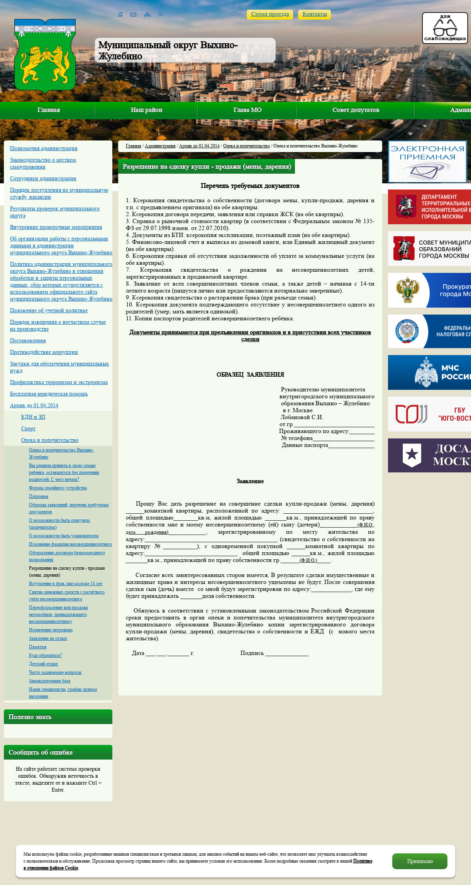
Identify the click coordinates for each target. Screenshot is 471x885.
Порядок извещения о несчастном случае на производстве (58, 325)
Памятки (37, 647)
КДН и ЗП (33, 417)
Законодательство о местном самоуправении (43, 163)
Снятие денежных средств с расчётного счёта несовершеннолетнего (67, 595)
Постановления (28, 340)
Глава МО (247, 109)
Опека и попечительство (49, 440)
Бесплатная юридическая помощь (49, 394)
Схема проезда (270, 14)
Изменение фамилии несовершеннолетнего (70, 544)
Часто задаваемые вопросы (55, 672)
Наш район (146, 109)
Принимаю (420, 861)
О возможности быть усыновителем (64, 535)
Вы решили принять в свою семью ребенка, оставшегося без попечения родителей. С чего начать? (64, 472)
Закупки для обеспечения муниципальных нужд (59, 367)
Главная (48, 109)
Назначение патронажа (51, 630)
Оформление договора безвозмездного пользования (67, 556)
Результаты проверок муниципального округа (55, 211)
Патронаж (38, 496)
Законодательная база (49, 681)
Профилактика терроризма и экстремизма (59, 382)
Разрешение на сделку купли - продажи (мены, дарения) (67, 571)
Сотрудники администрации (43, 178)
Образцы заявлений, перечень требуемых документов (69, 508)
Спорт (28, 428)
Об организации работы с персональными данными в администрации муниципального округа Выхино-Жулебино (61, 245)
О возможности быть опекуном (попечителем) (59, 523)
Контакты (315, 14)
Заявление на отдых (48, 638)
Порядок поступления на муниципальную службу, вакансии (59, 193)
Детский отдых (43, 664)
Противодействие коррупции (44, 352)
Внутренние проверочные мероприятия (56, 227)
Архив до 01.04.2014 (34, 405)
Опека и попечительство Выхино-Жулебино (61, 453)
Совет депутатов (355, 109)
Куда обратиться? (45, 655)
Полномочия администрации (44, 148)
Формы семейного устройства (58, 488)
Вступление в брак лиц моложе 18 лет (65, 583)
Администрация (160, 146)
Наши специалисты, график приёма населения (63, 692)
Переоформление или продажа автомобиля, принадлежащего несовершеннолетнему (58, 614)
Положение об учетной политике (49, 310)
